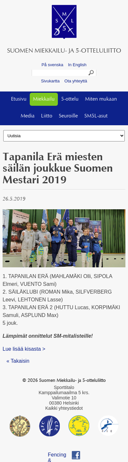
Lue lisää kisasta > (24, 349)
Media (28, 116)
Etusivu (19, 99)
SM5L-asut (96, 116)
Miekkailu (44, 99)
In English (77, 64)
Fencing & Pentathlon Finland (60, 455)
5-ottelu (70, 99)
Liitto (46, 116)
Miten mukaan (101, 99)
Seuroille (68, 116)
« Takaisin (17, 361)
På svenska (52, 64)
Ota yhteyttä (75, 81)
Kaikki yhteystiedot (64, 408)
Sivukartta (50, 81)
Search (91, 74)
